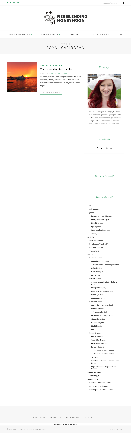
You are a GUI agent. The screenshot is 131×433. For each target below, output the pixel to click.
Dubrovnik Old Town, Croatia (102, 291)
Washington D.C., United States (101, 389)
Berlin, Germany (97, 308)
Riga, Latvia (95, 275)
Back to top (117, 429)
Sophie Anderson (59, 73)
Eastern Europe (95, 278)
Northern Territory (96, 247)
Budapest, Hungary (98, 288)
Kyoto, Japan (96, 226)
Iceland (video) (96, 268)
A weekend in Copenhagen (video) (106, 264)
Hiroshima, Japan (97, 223)
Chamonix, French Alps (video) (102, 315)
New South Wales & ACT (98, 244)
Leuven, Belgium (97, 322)
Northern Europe (95, 258)
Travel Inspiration (52, 66)
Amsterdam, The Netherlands (102, 305)
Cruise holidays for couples (56, 69)
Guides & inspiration (19, 34)
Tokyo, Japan (96, 233)
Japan (91, 212)
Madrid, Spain (96, 326)
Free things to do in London (103, 350)
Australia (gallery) (96, 240)
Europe (90, 254)
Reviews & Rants (49, 34)
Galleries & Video (100, 34)
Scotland (94, 357)
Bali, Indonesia (95, 209)
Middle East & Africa (95, 372)
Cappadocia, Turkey (98, 298)
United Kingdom (95, 333)
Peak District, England (99, 343)
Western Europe (95, 302)
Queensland (94, 251)
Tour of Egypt (94, 376)
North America (93, 379)
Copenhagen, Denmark (100, 261)
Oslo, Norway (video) (99, 271)
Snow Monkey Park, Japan (101, 230)
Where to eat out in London (103, 354)
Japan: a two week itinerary (101, 216)
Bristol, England (97, 336)
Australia (91, 237)
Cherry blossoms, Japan (100, 219)
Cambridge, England (98, 340)
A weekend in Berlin (100, 312)
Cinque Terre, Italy (98, 319)
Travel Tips (74, 34)
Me (121, 34)
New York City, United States (100, 382)
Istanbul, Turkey (97, 295)
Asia (89, 206)
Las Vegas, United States (98, 386)
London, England (97, 347)
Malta (93, 329)
